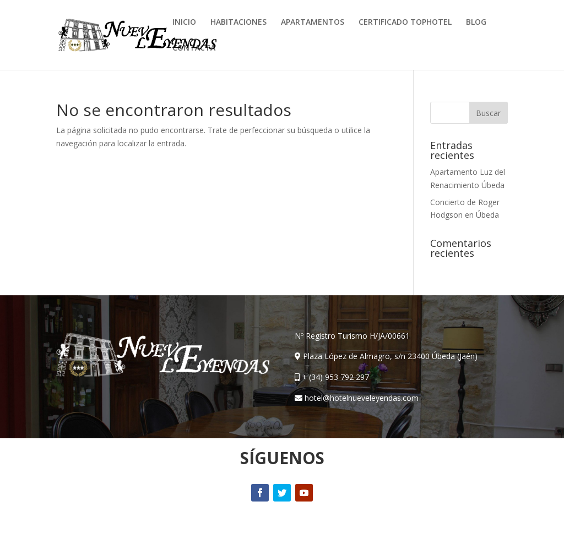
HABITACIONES (238, 22)
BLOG (476, 22)
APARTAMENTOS (312, 22)
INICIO (184, 22)
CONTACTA (193, 48)
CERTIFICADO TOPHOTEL (405, 22)
